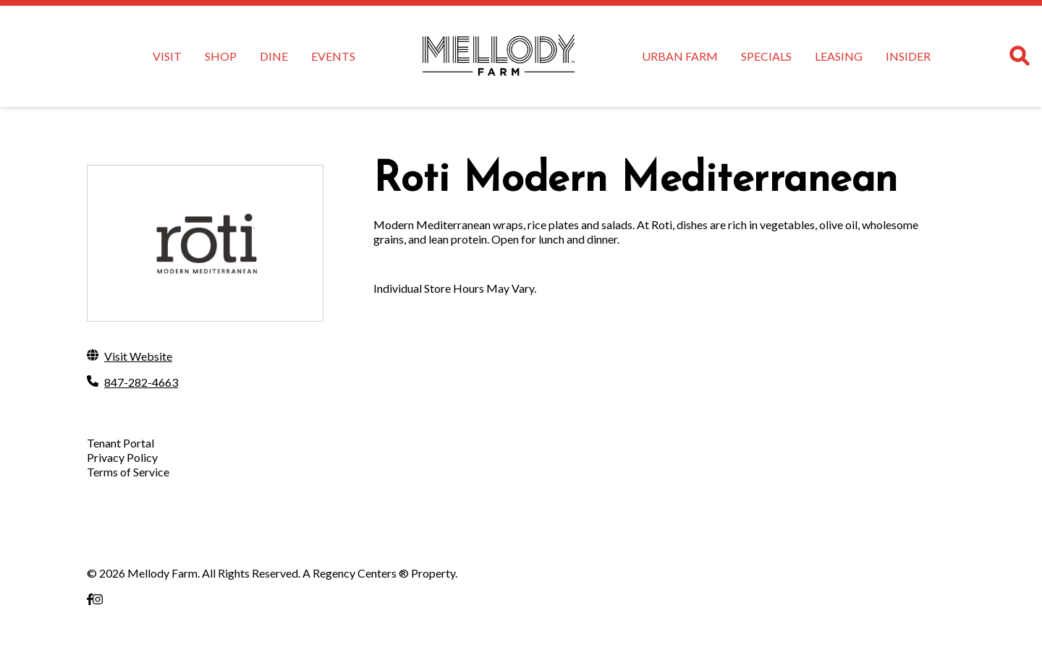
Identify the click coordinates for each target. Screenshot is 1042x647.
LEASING (839, 56)
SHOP (221, 56)
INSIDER (908, 56)
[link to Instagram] (98, 599)
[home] (498, 56)
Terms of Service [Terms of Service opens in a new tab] (128, 472)
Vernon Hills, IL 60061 (141, 628)
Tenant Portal (120, 443)
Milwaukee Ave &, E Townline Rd (167, 613)
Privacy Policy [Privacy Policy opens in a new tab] (122, 457)
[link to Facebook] (90, 599)
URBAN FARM (680, 56)
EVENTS (333, 56)
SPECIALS (766, 56)
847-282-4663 (141, 382)
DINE (274, 56)
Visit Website (138, 356)
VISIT (167, 56)
